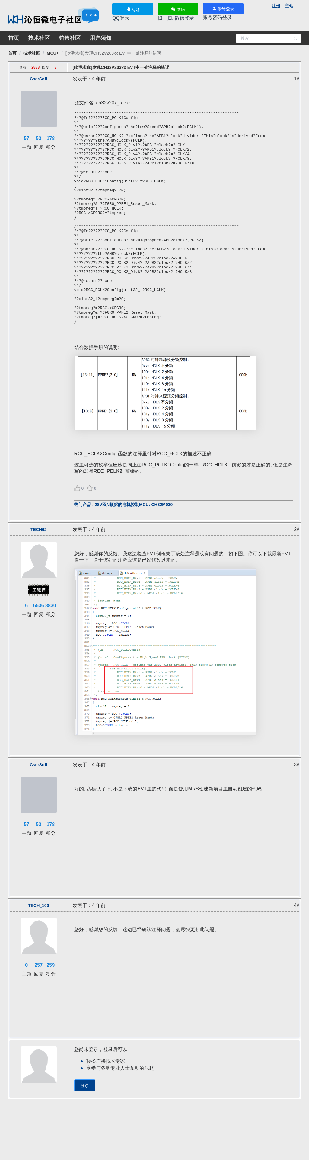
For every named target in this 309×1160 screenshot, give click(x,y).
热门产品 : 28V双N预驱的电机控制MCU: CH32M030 (123, 547)
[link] (12, 53)
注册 (276, 5)
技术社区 (39, 38)
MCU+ (53, 53)
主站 (289, 5)
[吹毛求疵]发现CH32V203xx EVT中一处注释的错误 (113, 53)
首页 (13, 38)
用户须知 (100, 38)
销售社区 (70, 38)
